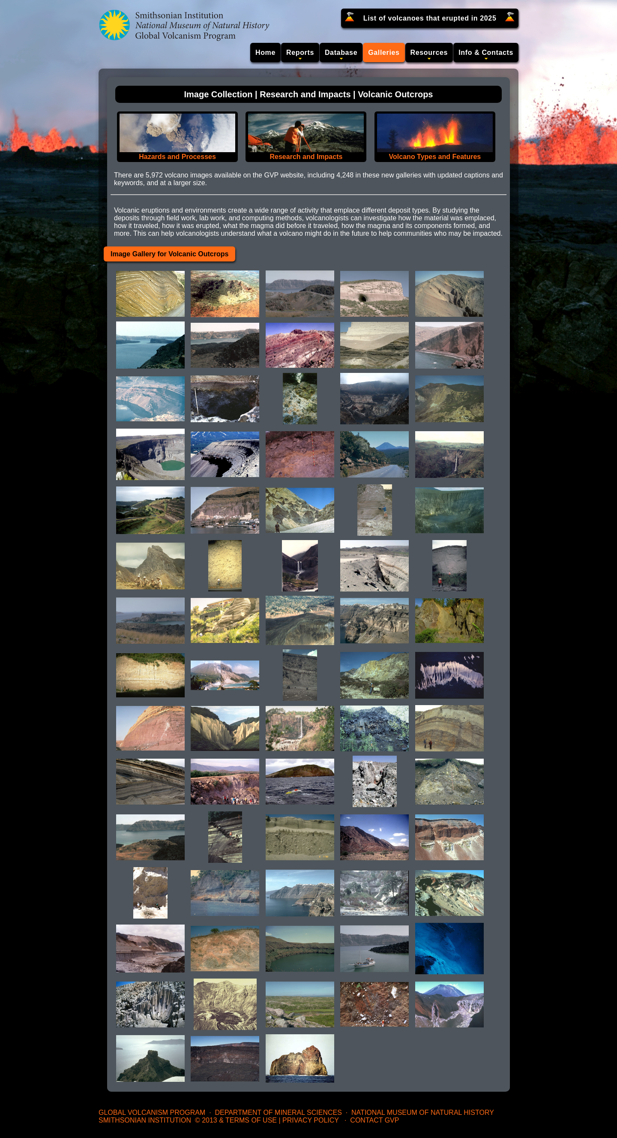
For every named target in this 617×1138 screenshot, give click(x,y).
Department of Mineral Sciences (278, 1112)
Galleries (383, 52)
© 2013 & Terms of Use (236, 1120)
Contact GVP (374, 1120)
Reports (300, 52)
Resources (429, 52)
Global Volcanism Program (152, 1112)
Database (341, 52)
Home (265, 52)
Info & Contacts (485, 52)
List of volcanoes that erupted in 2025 (430, 18)
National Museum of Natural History (422, 1112)
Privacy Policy (310, 1120)
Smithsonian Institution (145, 1120)
